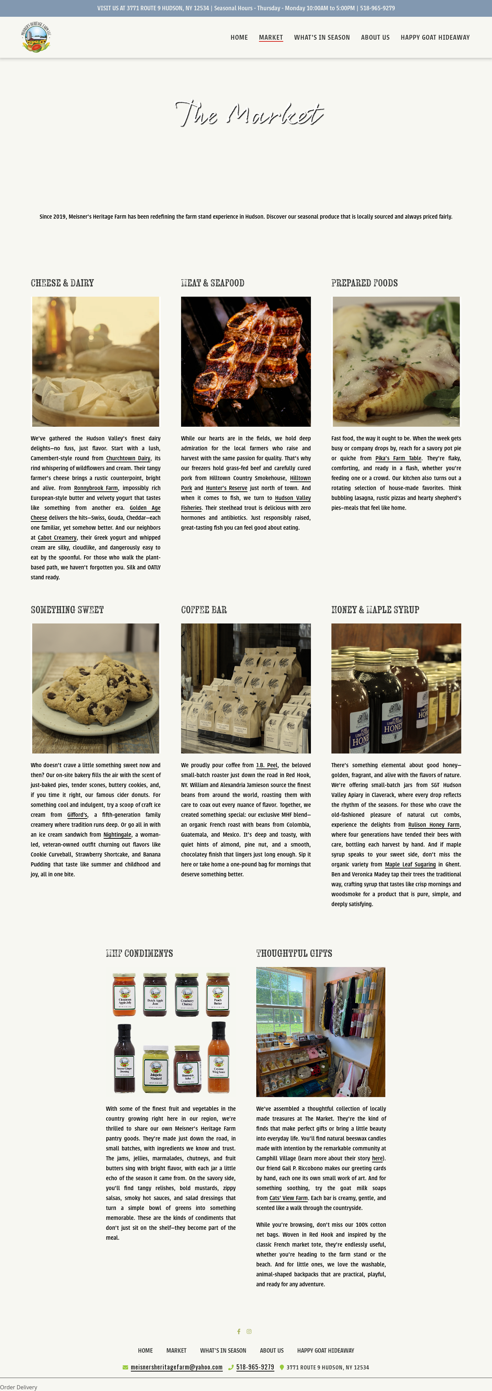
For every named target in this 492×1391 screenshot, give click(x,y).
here (377, 1158)
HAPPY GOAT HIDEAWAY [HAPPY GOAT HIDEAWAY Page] (435, 37)
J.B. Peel (266, 765)
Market (178, 1349)
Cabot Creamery (57, 538)
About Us (274, 1349)
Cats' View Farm (289, 1198)
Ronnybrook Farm (96, 488)
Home (147, 1349)
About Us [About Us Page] (375, 37)
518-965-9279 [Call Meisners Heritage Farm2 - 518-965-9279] (255, 1366)
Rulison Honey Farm (434, 825)
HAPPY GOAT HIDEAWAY (327, 1349)
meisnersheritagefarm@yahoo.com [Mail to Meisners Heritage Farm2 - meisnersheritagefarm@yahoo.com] (177, 1366)
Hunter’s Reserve (227, 488)
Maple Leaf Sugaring (410, 864)
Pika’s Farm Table (398, 458)
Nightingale (117, 835)
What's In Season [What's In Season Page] (322, 37)
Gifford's (77, 815)
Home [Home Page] (239, 37)
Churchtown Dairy (128, 458)
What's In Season (225, 1349)
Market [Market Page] (271, 37)
